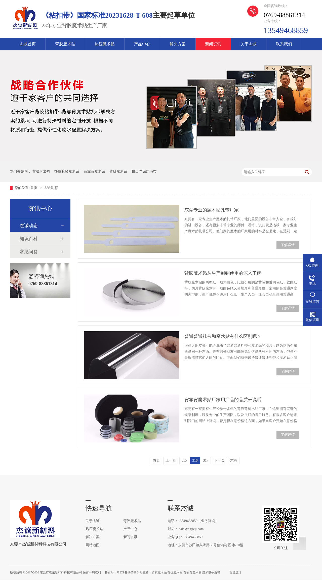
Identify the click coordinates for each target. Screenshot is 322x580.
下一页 (219, 460)
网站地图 (93, 545)
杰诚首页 (28, 44)
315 (184, 460)
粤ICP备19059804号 (130, 572)
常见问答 (29, 251)
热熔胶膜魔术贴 (66, 171)
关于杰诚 (248, 44)
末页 (233, 460)
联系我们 (284, 44)
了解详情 (288, 245)
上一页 (171, 460)
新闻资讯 (213, 44)
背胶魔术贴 (65, 44)
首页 (34, 188)
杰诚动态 (51, 188)
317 (206, 460)
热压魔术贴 (105, 44)
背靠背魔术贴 (94, 171)
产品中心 (142, 44)
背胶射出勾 (41, 171)
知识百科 (29, 238)
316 (195, 460)
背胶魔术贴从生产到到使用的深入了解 (222, 273)
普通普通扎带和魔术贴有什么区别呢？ (222, 336)
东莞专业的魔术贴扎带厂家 (211, 209)
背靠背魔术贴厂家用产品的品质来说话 (222, 399)
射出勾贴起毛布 (144, 171)
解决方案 (178, 44)
